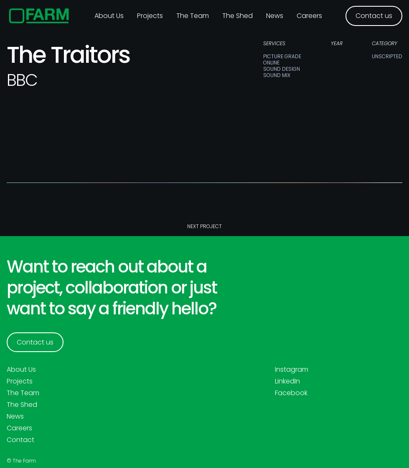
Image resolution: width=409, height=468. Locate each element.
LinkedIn (287, 381)
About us (109, 16)
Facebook (291, 393)
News (274, 16)
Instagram (291, 369)
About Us (21, 369)
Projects (150, 16)
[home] (39, 16)
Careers (309, 16)
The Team (192, 16)
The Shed (237, 16)
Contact (20, 440)
